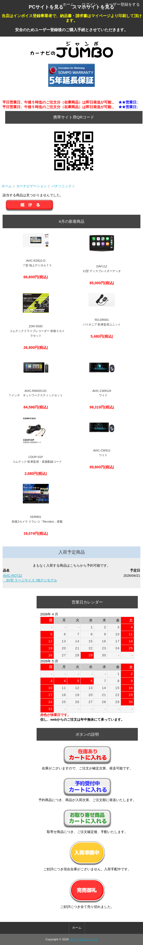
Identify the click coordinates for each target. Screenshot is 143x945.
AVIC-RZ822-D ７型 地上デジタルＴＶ (36, 263)
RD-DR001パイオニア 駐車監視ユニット (102, 322)
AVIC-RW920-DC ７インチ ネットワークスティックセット (36, 393)
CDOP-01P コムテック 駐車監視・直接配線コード (36, 459)
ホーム (68, 4)
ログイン (89, 4)
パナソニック (61, 186)
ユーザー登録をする (122, 4)
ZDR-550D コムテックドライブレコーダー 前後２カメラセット (36, 331)
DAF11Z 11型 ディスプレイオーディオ (102, 269)
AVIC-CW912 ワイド (101, 453)
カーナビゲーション (31, 186)
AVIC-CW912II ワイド (101, 393)
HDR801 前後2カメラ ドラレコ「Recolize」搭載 (35, 519)
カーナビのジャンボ (84, 939)
